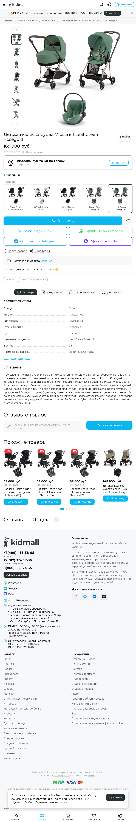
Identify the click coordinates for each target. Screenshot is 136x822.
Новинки (9, 753)
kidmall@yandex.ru (19, 600)
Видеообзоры (81, 678)
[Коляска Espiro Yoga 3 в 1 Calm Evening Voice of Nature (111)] (18, 463)
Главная (8, 20)
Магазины (124, 4)
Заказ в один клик (35, 231)
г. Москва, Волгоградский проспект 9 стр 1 (35, 615)
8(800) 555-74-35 (18, 568)
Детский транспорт (16, 748)
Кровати (9, 678)
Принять (115, 797)
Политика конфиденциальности (92, 718)
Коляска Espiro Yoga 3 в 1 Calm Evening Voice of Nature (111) (18, 492)
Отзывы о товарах (83, 688)
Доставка (110, 292)
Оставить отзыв (109, 425)
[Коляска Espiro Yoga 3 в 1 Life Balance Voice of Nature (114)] (51, 463)
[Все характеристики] (17, 358)
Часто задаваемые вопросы (89, 708)
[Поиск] (101, 4)
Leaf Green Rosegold (120, 198)
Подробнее (112, 13)
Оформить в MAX (101, 241)
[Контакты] (109, 4)
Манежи (9, 693)
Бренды (9, 664)
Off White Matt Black (42, 198)
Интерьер (10, 703)
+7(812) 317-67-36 (18, 560)
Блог (75, 713)
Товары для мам (14, 738)
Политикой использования (70, 799)
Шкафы (8, 688)
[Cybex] (125, 136)
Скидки (8, 659)
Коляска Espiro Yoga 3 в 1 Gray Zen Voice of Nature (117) (84, 492)
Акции (76, 693)
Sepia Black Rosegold (68, 198)
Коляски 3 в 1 (49, 20)
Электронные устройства (20, 733)
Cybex (23, 279)
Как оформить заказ (84, 703)
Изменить (47, 261)
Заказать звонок (16, 574)
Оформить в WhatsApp (101, 231)
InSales (91, 775)
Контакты (78, 669)
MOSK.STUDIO (61, 775)
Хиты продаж (12, 758)
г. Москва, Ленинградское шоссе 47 (31, 611)
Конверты (10, 718)
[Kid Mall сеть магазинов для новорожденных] (17, 4)
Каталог (20, 20)
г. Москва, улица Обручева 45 (27, 608)
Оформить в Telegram (35, 241)
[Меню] (4, 4)
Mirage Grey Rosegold (94, 198)
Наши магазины (81, 292)
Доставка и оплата (83, 673)
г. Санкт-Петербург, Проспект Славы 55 (33, 621)
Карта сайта (97, 772)
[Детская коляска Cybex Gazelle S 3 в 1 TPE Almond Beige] (117, 463)
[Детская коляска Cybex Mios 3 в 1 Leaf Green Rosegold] (74, 77)
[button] (16, 29)
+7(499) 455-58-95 (19, 553)
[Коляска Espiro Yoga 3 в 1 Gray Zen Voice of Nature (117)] (84, 463)
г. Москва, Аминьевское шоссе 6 (28, 618)
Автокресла (11, 673)
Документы (51, 292)
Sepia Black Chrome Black (16, 198)
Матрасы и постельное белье (22, 708)
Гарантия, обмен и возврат (89, 698)
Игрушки (9, 713)
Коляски (33, 20)
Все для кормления (16, 743)
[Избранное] (128, 220)
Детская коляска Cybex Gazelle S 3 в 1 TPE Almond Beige (116, 489)
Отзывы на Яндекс (31, 519)
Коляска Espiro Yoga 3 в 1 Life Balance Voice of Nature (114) (50, 492)
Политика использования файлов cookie (97, 723)
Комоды (9, 683)
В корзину (63, 221)
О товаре (25, 292)
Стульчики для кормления (20, 698)
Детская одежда (14, 723)
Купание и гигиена (15, 728)
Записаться (119, 162)
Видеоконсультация (84, 683)
